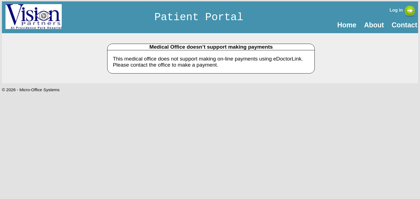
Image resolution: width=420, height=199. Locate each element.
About (374, 25)
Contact (404, 25)
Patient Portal (198, 17)
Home (346, 25)
